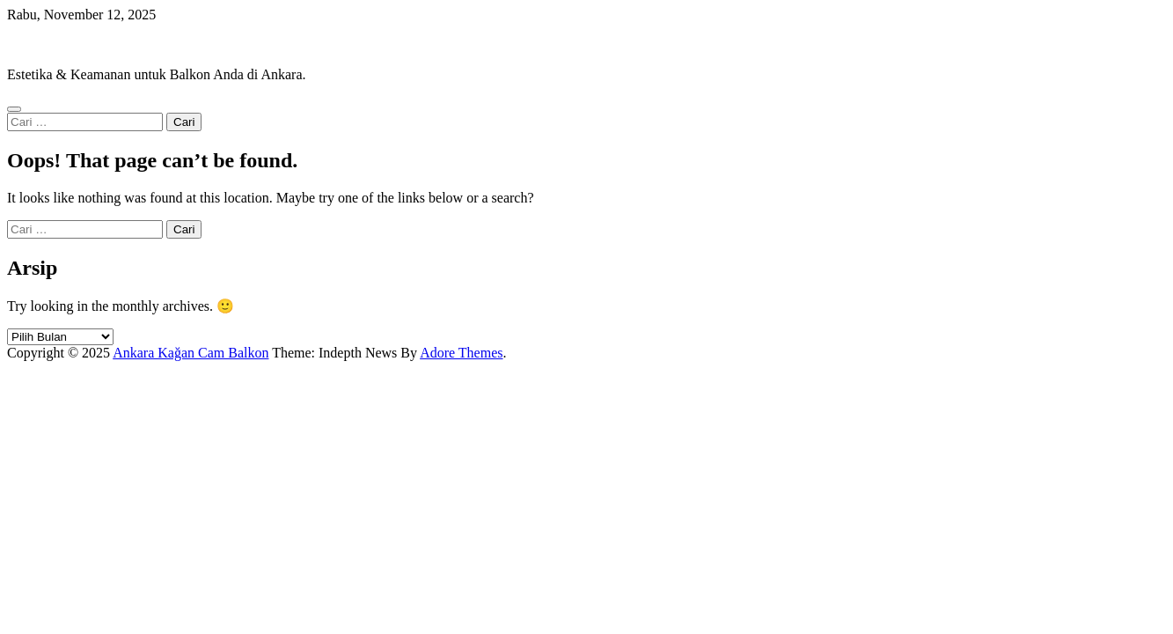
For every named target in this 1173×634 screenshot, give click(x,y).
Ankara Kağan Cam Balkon (85, 44)
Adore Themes (461, 352)
